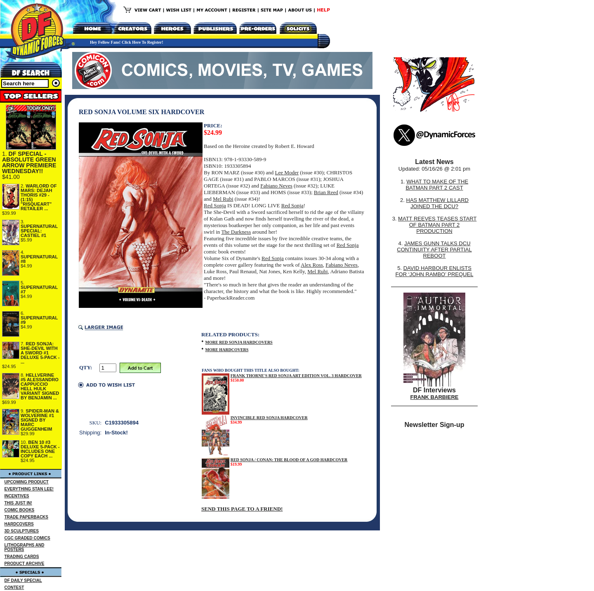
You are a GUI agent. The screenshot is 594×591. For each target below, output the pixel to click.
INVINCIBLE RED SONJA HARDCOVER (269, 417)
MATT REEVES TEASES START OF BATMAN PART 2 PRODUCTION (437, 225)
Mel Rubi (223, 199)
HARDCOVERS (19, 524)
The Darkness (236, 232)
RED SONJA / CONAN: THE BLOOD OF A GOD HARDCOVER (289, 459)
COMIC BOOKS (20, 510)
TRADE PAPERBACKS (27, 517)
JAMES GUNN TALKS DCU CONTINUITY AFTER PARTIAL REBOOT (434, 249)
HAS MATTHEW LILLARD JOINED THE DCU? (437, 203)
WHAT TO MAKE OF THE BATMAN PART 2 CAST (436, 184)
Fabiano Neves (276, 186)
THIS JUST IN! (18, 503)
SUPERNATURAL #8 (39, 259)
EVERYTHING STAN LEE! (29, 489)
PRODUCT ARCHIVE (25, 563)
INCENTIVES (17, 496)
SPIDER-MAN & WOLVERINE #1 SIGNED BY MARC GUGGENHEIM (40, 420)
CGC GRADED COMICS (27, 538)
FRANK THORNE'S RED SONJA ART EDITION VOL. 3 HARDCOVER (296, 375)
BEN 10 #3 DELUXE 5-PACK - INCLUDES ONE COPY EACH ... (40, 449)
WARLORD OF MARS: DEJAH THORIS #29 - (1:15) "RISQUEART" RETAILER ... (39, 197)
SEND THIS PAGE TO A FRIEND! (242, 509)
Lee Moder (287, 172)
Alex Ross (312, 265)
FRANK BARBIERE (434, 397)
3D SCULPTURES (22, 531)
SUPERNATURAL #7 (39, 289)
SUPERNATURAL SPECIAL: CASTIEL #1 (39, 231)
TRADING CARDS (22, 556)
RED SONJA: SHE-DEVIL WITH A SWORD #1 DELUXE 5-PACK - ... (40, 352)
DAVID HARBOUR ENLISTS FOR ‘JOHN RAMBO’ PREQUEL (435, 271)
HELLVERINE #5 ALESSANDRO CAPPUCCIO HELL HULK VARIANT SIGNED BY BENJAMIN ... (40, 386)
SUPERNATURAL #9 (39, 320)
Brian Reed (326, 192)
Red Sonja (215, 205)
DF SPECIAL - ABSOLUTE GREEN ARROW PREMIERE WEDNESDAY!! (29, 162)
